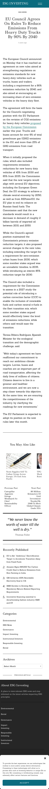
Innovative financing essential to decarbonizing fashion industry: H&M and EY (23, 600)
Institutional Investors (13, 639)
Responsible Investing (12, 643)
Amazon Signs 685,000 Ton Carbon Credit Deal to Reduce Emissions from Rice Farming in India (23, 570)
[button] (45, 758)
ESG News (22, 12)
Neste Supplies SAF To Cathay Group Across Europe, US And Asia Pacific (16, 475)
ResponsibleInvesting (6, 734)
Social (5, 648)
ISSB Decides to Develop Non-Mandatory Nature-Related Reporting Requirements (23, 589)
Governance (8, 629)
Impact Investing (10, 634)
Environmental (9, 620)
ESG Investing (15, 3)
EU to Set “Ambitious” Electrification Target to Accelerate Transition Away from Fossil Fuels (23, 559)
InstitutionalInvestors (6, 741)
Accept (24, 783)
